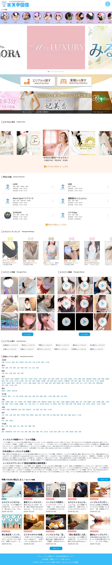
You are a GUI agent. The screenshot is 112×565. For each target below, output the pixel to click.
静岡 (58, 396)
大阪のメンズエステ (10, 349)
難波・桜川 (79, 402)
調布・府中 (92, 383)
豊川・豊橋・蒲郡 (41, 396)
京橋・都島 (5, 404)
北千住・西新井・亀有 (8, 383)
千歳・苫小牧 (36, 362)
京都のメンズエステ (27, 349)
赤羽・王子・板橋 (43, 383)
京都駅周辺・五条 (16, 409)
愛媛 (30, 426)
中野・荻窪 (74, 381)
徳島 (22, 426)
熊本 (55, 432)
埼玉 (16, 385)
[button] (48, 71)
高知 (33, 426)
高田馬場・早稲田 (91, 379)
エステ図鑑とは (49, 556)
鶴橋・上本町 (105, 402)
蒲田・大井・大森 (84, 381)
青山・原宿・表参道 (66, 379)
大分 (63, 432)
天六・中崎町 (18, 402)
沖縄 (80, 432)
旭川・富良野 (19, 362)
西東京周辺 (99, 383)
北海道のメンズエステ (10, 345)
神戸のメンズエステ (44, 349)
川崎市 (9, 391)
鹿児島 (71, 432)
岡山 (3, 426)
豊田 (9, 396)
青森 (22, 368)
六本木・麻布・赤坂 (79, 379)
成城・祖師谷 (32, 383)
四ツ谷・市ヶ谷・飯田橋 (97, 381)
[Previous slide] (2, 17)
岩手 (10, 368)
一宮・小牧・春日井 (17, 396)
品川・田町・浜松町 (53, 379)
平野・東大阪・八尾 (79, 404)
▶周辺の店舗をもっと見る (56, 224)
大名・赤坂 (24, 432)
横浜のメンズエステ (79, 345)
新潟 (26, 368)
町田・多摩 (52, 383)
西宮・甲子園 (21, 415)
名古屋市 (4, 396)
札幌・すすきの (6, 362)
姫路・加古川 (72, 415)
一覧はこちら (104, 479)
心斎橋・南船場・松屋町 (68, 402)
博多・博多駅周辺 (7, 432)
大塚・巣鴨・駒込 (52, 381)
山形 (18, 368)
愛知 (54, 396)
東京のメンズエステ (62, 345)
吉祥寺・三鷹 (75, 383)
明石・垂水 (64, 415)
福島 (7, 368)
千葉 (3, 373)
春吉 (33, 432)
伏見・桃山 (43, 409)
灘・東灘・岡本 (54, 415)
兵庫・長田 (12, 415)
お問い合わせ (65, 559)
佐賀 (76, 432)
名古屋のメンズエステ (97, 345)
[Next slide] (110, 17)
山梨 (18, 373)
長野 (22, 373)
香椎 (37, 432)
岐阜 (65, 396)
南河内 (93, 404)
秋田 (14, 368)
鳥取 (10, 426)
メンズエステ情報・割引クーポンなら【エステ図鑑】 (61, 562)
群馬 (14, 373)
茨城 (10, 373)
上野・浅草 (28, 381)
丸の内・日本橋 (19, 381)
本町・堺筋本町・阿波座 (45, 402)
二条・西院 (35, 409)
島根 (14, 426)
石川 (30, 368)
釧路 (42, 362)
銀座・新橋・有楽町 (103, 379)
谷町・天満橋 (96, 402)
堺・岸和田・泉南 (55, 404)
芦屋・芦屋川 (30, 415)
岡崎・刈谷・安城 (30, 396)
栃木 (7, 373)
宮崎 (67, 432)
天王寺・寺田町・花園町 (16, 404)
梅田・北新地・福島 (7, 402)
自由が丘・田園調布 (64, 381)
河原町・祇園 (5, 409)
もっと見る (27, 334)
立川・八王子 (83, 383)
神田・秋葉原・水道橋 (38, 381)
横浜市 (4, 391)
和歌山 (11, 420)
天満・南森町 (87, 402)
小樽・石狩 (28, 362)
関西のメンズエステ (61, 349)
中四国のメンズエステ (78, 349)
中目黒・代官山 (33, 379)
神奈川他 (14, 391)
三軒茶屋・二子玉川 (21, 383)
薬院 (30, 432)
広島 (7, 426)
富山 (33, 368)
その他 (47, 362)
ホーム (40, 556)
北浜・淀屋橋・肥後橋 (29, 402)
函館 (13, 362)
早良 (41, 432)
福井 (37, 368)
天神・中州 (16, 432)
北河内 (88, 404)
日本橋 (103, 404)
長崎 (59, 432)
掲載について (54, 559)
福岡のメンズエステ (96, 349)
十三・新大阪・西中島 (42, 404)
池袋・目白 (24, 379)
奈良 (3, 420)
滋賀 (7, 420)
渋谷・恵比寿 (5, 379)
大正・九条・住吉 (30, 404)
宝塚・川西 (46, 415)
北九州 (46, 432)
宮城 (3, 368)
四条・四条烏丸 (26, 409)
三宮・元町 (5, 415)
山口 (18, 426)
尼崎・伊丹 (38, 415)
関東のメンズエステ (45, 345)
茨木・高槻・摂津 (67, 404)
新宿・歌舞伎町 (15, 379)
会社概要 (45, 559)
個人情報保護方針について (65, 556)
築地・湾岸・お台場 (7, 381)
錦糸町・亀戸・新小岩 (63, 383)
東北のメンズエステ (28, 345)
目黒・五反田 (43, 379)
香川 (26, 426)
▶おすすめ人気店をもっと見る (56, 166)
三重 (62, 396)
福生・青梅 (5, 385)
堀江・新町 (56, 402)
